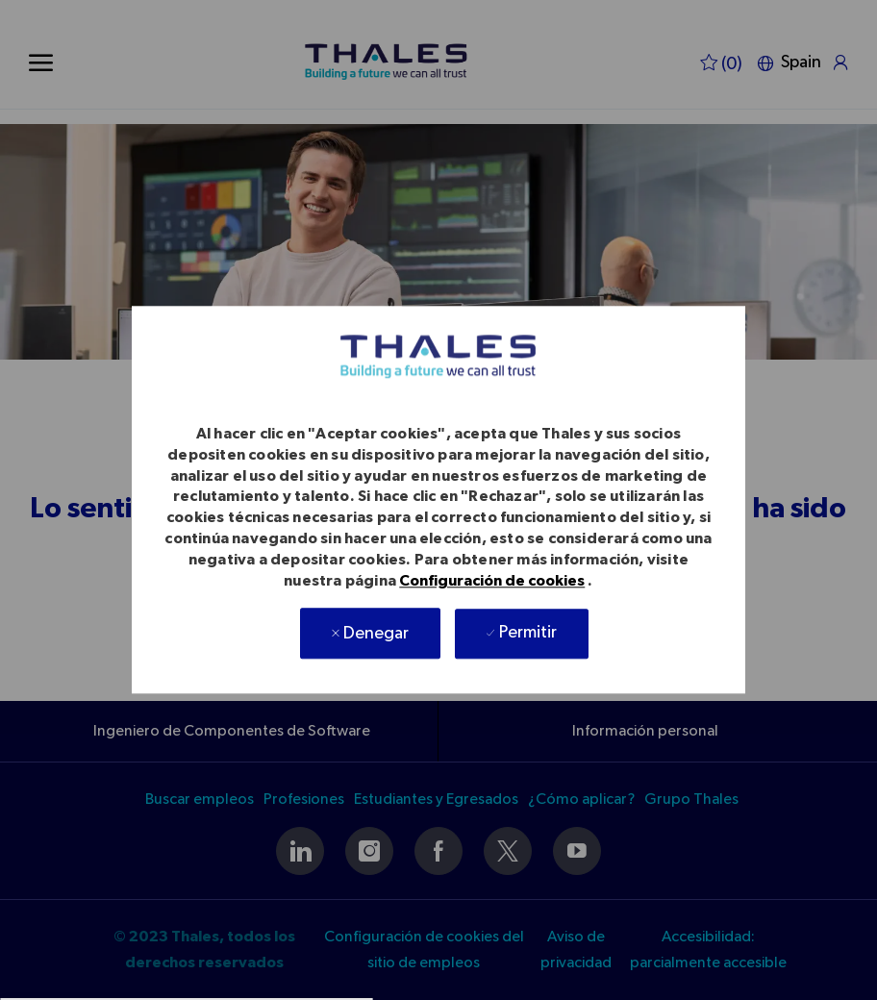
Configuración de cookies (492, 581)
